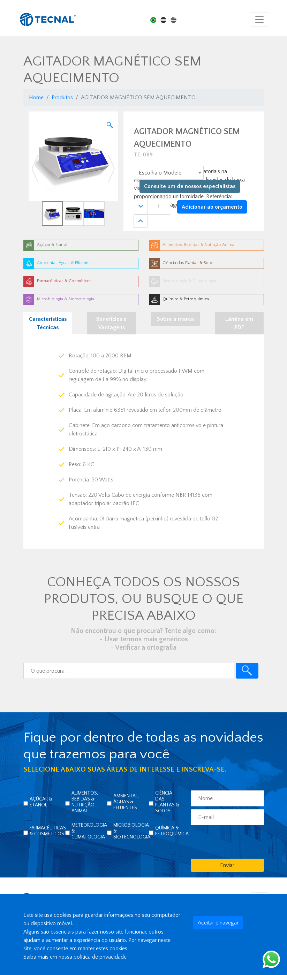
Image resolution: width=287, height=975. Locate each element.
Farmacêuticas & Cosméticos (48, 831)
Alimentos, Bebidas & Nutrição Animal (84, 802)
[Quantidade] (159, 207)
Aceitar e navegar (218, 923)
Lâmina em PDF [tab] (239, 323)
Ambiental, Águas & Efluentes (126, 802)
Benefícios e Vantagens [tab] (111, 323)
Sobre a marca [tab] (175, 319)
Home (36, 97)
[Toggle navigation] (259, 19)
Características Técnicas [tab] (48, 323)
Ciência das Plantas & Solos (167, 802)
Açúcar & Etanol (41, 802)
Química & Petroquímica (172, 831)
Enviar (227, 865)
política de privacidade (100, 957)
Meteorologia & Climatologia (89, 831)
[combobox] (169, 173)
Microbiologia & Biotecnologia (131, 831)
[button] (35, 168)
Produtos (62, 97)
